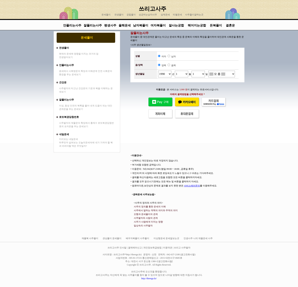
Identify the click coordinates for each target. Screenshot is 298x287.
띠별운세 (177, 14)
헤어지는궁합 (197, 25)
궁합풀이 (131, 14)
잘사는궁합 (177, 25)
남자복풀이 (140, 25)
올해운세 (125, 25)
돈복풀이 (216, 25)
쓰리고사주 (152, 9)
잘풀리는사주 (93, 25)
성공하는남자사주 (148, 14)
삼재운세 (165, 14)
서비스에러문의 (192, 185)
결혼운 (230, 25)
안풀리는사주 (72, 25)
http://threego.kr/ (149, 278)
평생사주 (110, 25)
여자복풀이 (158, 25)
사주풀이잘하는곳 (194, 14)
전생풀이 (119, 14)
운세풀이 (106, 14)
